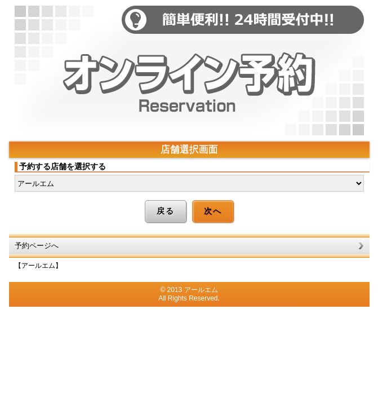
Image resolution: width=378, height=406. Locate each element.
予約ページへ (37, 245)
